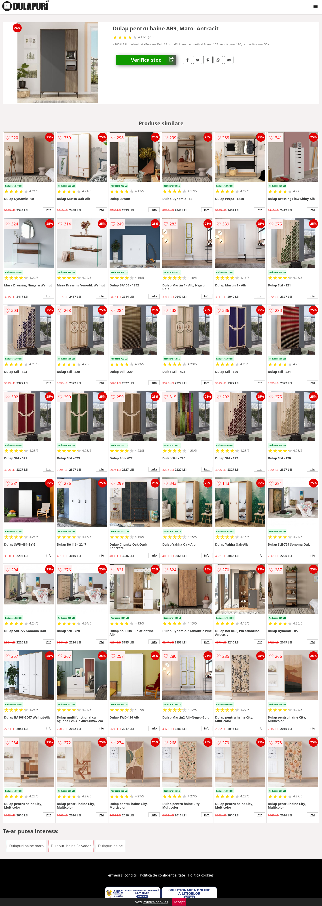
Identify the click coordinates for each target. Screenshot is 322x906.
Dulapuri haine (110, 845)
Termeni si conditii (121, 875)
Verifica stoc (153, 60)
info (48, 210)
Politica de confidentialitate (162, 875)
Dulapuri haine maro (26, 845)
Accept (179, 902)
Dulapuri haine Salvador (71, 845)
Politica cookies (201, 875)
